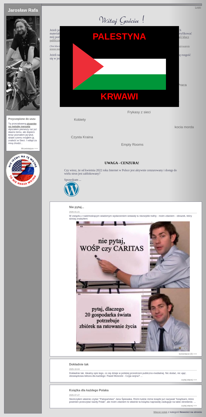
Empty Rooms (132, 144)
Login (198, 7)
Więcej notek (160, 412)
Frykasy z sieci (139, 112)
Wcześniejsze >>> (29, 148)
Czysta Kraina (82, 137)
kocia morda (184, 127)
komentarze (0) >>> (188, 354)
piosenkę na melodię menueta (22, 125)
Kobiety (80, 119)
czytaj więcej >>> (189, 380)
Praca (182, 85)
